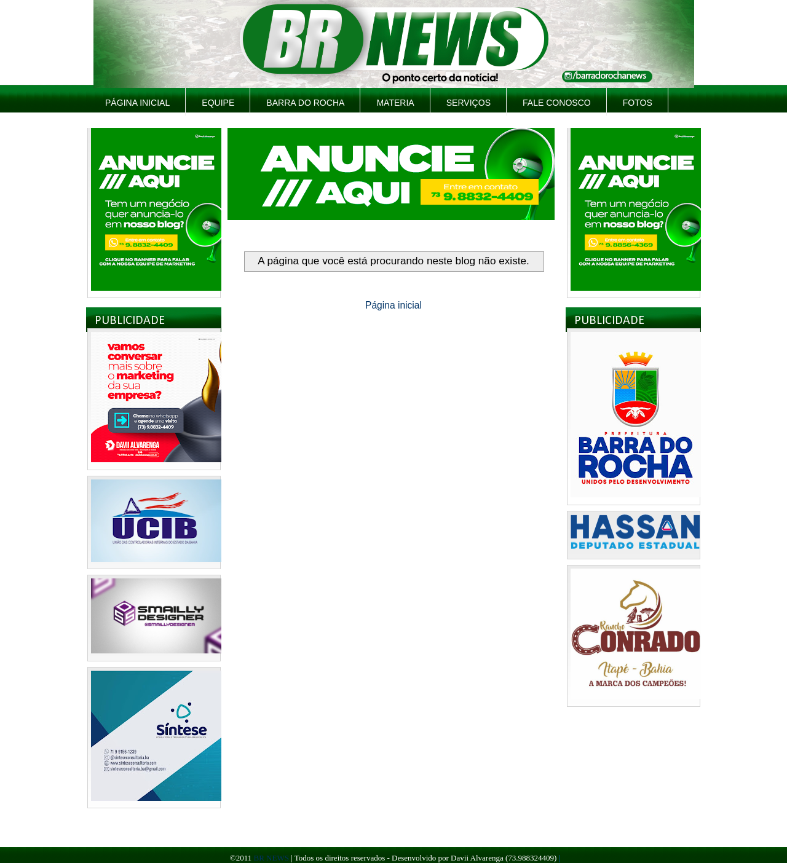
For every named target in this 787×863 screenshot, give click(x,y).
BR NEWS (270, 857)
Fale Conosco (557, 103)
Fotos (637, 103)
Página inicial (137, 103)
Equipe (218, 103)
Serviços (468, 103)
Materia (395, 103)
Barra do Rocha (305, 103)
